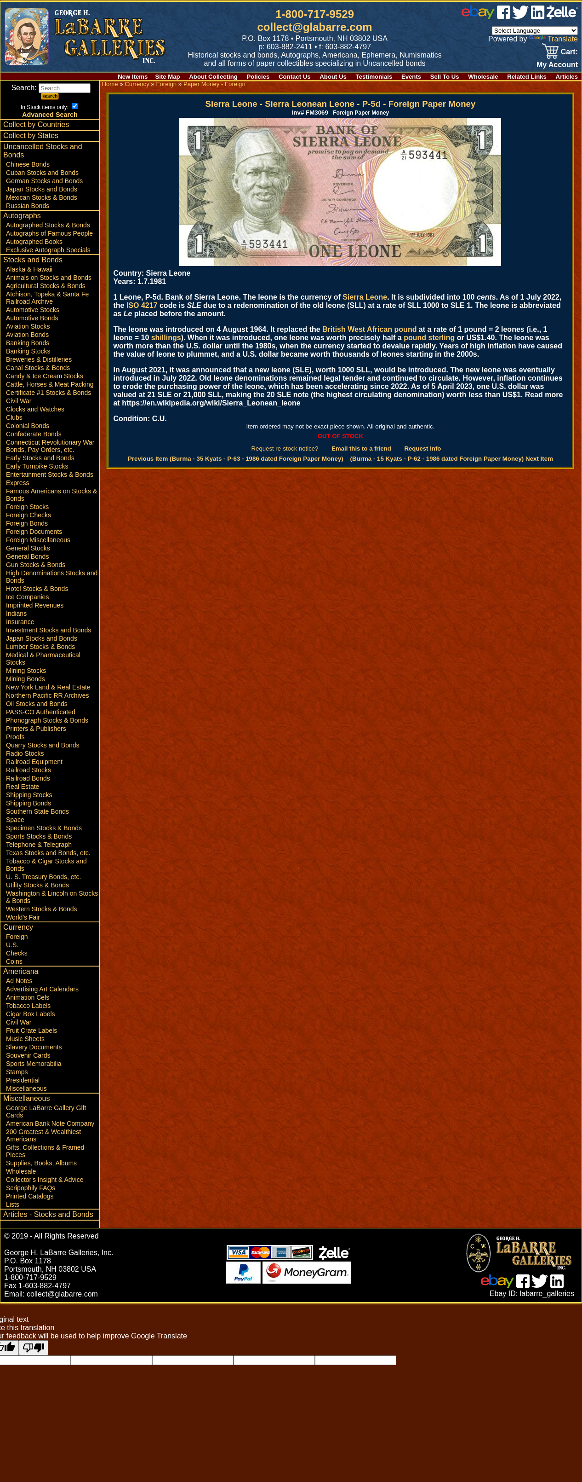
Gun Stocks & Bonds (35, 564)
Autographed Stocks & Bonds (48, 225)
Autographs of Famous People (49, 233)
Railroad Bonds (28, 778)
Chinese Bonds (28, 164)
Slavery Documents (34, 1047)
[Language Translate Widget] (535, 30)
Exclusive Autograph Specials (48, 250)
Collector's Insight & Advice (44, 1179)
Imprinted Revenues (34, 605)
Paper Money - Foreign (214, 84)
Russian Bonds (27, 205)
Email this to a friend (361, 448)
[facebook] (503, 16)
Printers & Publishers (36, 728)
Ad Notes (19, 980)
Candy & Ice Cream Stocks (44, 376)
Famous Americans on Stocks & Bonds (51, 494)
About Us (333, 76)
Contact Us (295, 76)
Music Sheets (25, 1038)
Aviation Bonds (27, 334)
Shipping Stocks (29, 795)
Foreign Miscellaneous (38, 540)
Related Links (527, 76)
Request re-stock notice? (285, 448)
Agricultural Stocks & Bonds (46, 285)
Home (110, 84)
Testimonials (374, 76)
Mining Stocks (26, 670)
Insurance (20, 621)
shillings (166, 338)
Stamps (17, 1072)
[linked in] (538, 16)
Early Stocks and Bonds (40, 458)
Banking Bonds (27, 343)
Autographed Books (34, 241)
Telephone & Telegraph (39, 844)
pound (415, 338)
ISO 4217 (142, 305)
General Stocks (28, 548)
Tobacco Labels (28, 1005)
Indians (16, 613)
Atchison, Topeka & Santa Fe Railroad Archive (47, 297)
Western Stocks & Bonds (41, 909)
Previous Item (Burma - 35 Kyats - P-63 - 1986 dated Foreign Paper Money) (235, 458)
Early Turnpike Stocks (37, 466)
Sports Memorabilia (34, 1063)
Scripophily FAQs (30, 1188)
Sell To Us (444, 76)
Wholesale (483, 76)
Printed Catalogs (30, 1196)
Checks (17, 953)
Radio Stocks (25, 753)
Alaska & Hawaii (29, 269)
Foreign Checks (28, 515)
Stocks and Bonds (33, 260)
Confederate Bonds (34, 434)
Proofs (15, 737)
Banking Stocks (28, 351)
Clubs (14, 417)
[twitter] (520, 16)
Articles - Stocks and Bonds (48, 1214)
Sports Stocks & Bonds (39, 836)
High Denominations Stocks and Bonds (51, 576)
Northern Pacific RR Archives (47, 695)
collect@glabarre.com (314, 27)
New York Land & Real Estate (48, 687)
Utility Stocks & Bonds (37, 885)
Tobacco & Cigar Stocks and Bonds (46, 864)
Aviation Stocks (28, 326)
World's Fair (23, 917)
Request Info (422, 448)
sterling (441, 338)
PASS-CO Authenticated (40, 712)
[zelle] (562, 16)
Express (17, 482)
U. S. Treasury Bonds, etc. (43, 876)
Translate (553, 39)
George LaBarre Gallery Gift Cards (46, 1111)
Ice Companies (27, 597)
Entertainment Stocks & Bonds (49, 474)
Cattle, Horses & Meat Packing (50, 384)
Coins (14, 961)
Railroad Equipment (34, 761)
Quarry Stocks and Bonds (43, 745)
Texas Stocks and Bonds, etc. (48, 853)
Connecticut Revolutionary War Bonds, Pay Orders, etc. (50, 446)
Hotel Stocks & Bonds (37, 588)
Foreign (17, 936)
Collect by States (30, 135)
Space (15, 819)
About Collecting (213, 76)
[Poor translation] (33, 1347)
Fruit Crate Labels (31, 1030)
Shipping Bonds (28, 803)
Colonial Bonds (27, 425)
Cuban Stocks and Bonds (42, 172)
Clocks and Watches (35, 409)
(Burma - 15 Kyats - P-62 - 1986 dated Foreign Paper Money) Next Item (451, 458)
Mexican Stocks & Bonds (41, 197)
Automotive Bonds (32, 318)
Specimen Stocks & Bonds (44, 828)
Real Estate (22, 786)
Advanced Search (50, 114)
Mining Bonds (25, 679)
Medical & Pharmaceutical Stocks (43, 658)
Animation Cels (27, 997)
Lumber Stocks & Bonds (40, 646)
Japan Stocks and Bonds (41, 189)
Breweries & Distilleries (39, 359)
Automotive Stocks (32, 309)
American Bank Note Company (50, 1123)
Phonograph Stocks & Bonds (47, 720)
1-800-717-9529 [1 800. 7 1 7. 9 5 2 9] (314, 14)
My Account (557, 65)
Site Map (167, 76)
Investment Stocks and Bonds (48, 630)
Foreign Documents (34, 531)
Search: (51, 88)
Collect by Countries (36, 124)
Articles (567, 76)
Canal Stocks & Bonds (38, 367)
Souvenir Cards (28, 1055)
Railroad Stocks (28, 770)
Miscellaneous (26, 1088)
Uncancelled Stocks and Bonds (42, 151)
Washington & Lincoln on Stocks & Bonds (52, 897)
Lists (12, 1204)
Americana (20, 971)
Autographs (22, 216)
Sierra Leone (364, 297)
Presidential (23, 1080)
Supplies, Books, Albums (41, 1163)
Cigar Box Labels (30, 1014)
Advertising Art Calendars (42, 989)
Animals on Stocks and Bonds (48, 277)
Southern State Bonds (37, 811)
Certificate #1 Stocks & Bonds (48, 392)
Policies (258, 76)
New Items (133, 76)
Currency (18, 927)
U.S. (12, 945)
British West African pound (369, 329)
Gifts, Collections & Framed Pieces (45, 1151)
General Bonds (27, 556)
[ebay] (478, 16)
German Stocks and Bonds (44, 181)
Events (411, 76)
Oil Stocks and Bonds (37, 703)
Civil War (18, 401)
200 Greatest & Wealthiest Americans (43, 1135)
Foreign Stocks (27, 506)
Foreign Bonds (27, 523)
